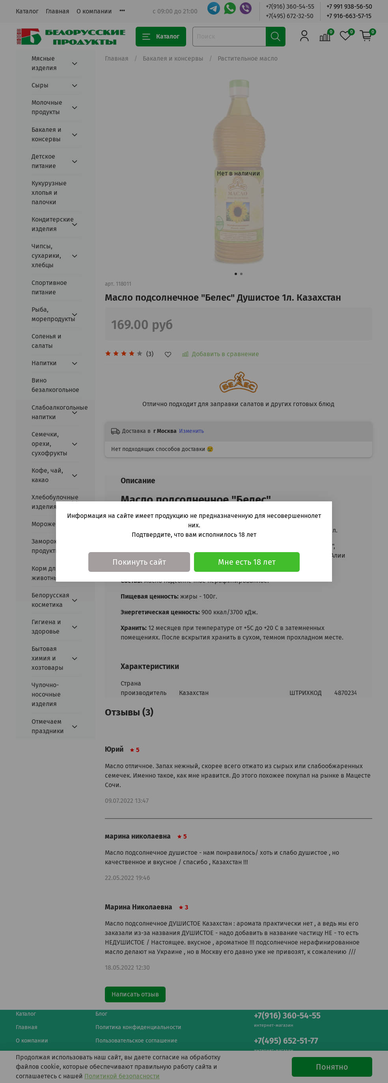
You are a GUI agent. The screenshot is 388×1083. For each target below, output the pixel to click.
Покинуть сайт (139, 562)
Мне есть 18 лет (247, 562)
